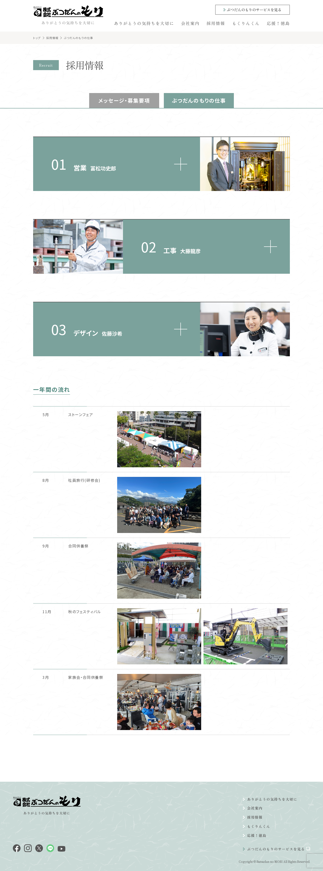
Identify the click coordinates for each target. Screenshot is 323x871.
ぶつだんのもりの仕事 (199, 100)
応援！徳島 (278, 23)
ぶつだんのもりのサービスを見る (254, 9)
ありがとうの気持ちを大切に (144, 23)
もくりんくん (246, 23)
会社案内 (190, 23)
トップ (37, 38)
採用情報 (216, 23)
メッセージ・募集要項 (124, 100)
